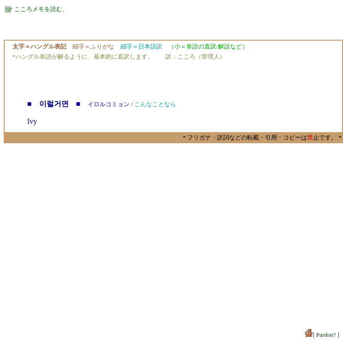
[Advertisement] (171, 223)
